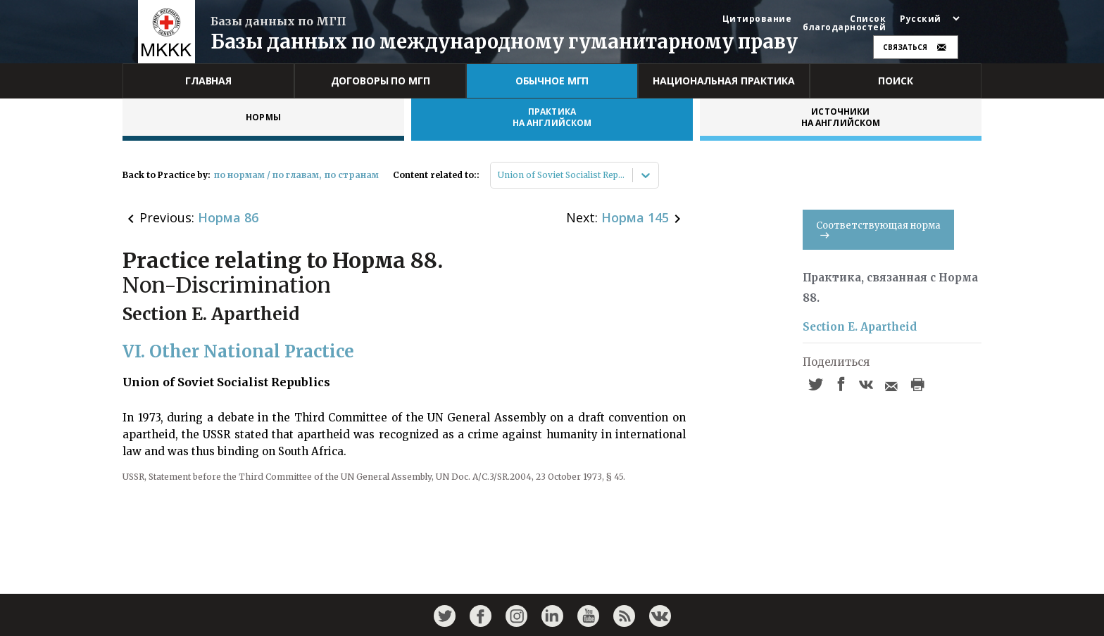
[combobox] (499, 175)
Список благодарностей (844, 23)
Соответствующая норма (878, 229)
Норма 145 (635, 217)
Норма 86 (228, 217)
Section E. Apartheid (860, 326)
